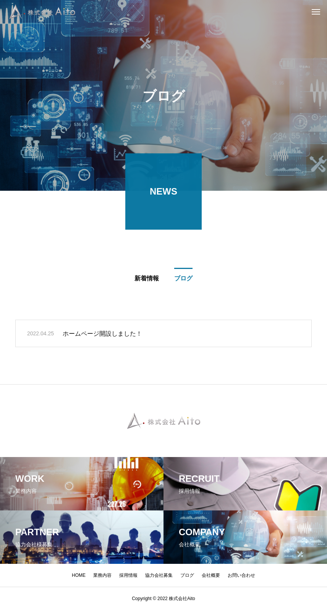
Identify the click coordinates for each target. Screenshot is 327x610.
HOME (79, 575)
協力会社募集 (159, 575)
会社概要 (211, 575)
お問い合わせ (241, 575)
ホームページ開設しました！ (102, 335)
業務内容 (102, 575)
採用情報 (128, 575)
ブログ (187, 575)
